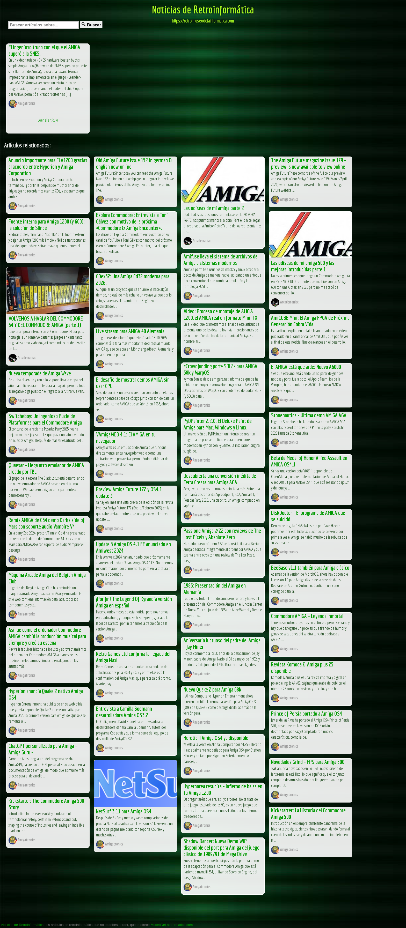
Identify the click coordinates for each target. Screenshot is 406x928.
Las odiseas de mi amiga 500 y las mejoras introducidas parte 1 (302, 265)
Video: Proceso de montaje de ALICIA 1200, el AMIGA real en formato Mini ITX (220, 314)
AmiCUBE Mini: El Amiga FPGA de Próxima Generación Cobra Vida (310, 320)
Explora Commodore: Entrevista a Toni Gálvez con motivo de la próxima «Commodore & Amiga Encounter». (132, 221)
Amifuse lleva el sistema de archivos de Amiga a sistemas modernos (221, 259)
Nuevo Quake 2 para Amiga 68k (212, 689)
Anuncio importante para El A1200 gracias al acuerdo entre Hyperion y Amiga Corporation (48, 166)
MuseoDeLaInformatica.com (172, 925)
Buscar (91, 24)
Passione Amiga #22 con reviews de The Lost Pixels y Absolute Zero (222, 533)
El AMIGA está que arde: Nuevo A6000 (306, 366)
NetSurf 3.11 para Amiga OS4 (123, 811)
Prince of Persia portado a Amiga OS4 (306, 713)
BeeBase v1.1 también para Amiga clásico (310, 567)
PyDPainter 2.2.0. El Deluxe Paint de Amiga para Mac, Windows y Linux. (218, 424)
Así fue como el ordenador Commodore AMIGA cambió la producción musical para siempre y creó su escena (47, 636)
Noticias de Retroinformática (203, 9)
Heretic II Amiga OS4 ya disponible (216, 737)
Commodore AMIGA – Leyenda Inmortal (307, 616)
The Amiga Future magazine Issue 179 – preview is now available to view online (308, 163)
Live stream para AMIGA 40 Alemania (130, 331)
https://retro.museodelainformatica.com (203, 21)
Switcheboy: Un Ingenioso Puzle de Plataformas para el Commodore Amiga (45, 419)
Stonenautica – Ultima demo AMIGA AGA (308, 415)
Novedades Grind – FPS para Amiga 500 (307, 762)
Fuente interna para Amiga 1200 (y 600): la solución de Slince (47, 224)
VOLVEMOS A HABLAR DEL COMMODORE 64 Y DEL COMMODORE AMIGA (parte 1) (46, 321)
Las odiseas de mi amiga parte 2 (214, 208)
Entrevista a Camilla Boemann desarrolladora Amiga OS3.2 (124, 711)
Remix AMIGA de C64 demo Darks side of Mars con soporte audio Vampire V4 (47, 523)
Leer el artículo (48, 120)
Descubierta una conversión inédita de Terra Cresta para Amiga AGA (220, 478)
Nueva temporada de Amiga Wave (40, 373)
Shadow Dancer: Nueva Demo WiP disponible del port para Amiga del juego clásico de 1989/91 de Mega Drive (221, 847)
